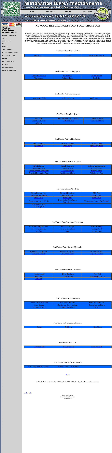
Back (68, 374)
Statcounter (28, 393)
